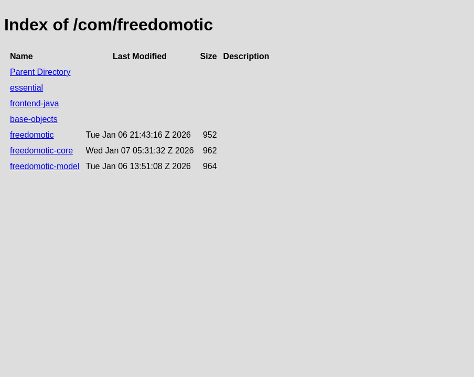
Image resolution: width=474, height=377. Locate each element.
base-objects (34, 119)
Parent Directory (40, 72)
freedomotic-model (45, 166)
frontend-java (34, 103)
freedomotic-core (41, 150)
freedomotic (32, 134)
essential (26, 87)
